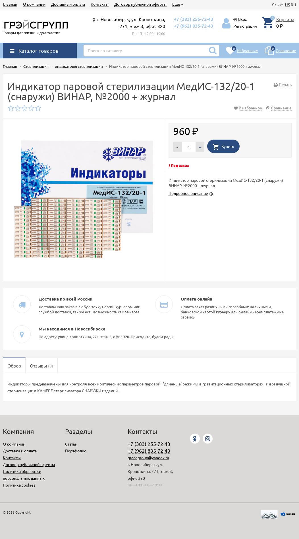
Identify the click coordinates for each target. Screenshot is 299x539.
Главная (10, 4)
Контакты (100, 4)
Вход (242, 19)
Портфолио (75, 450)
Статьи (71, 443)
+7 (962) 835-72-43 (193, 26)
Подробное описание (188, 193)
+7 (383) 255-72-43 (193, 19)
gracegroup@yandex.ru (148, 457)
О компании (34, 4)
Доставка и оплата (68, 4)
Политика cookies (19, 484)
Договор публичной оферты (140, 4)
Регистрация (245, 25)
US (287, 4)
